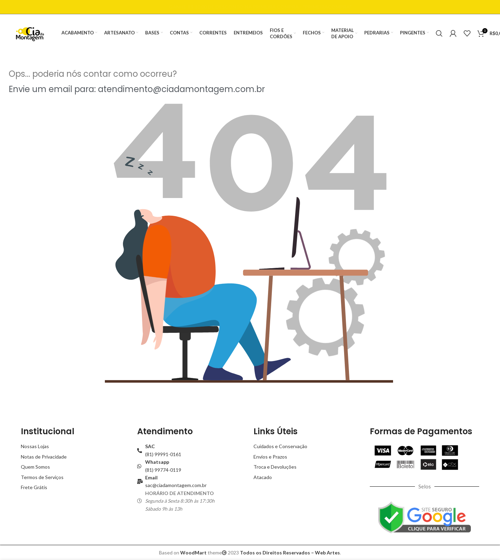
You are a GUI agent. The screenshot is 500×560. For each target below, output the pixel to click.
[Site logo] (30, 33)
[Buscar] (439, 33)
